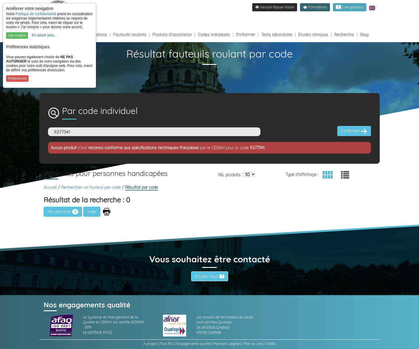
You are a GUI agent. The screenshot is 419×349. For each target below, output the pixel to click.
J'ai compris (17, 35)
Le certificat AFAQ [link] (97, 332)
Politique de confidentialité (36, 14)
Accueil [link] (51, 187)
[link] (349, 7)
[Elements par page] (249, 174)
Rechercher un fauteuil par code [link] (91, 187)
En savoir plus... (44, 35)
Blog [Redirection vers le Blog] (364, 34)
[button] (315, 7)
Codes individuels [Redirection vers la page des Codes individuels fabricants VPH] (214, 34)
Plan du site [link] (253, 343)
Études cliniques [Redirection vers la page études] (313, 34)
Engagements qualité (193, 343)
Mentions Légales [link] (227, 343)
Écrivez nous (209, 276)
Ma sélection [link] (62, 211)
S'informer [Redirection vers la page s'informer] (245, 34)
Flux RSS (167, 343)
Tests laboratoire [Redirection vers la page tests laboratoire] (276, 34)
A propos (150, 343)
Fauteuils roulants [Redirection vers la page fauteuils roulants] (129, 34)
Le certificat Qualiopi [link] (213, 327)
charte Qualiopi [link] (208, 332)
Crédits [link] (270, 343)
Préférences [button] (17, 78)
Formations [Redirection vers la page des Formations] (96, 34)
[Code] (154, 131)
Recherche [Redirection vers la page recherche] (344, 34)
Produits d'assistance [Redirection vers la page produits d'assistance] (172, 34)
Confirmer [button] (354, 131)
